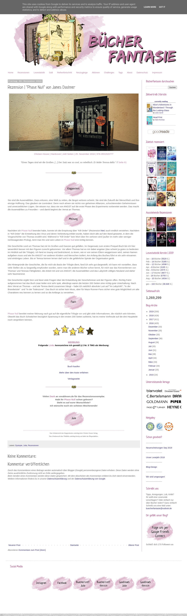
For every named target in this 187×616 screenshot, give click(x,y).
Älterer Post (133, 545)
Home (10, 72)
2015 (151, 375)
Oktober (152, 334)
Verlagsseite (74, 378)
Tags (121, 72)
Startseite (74, 545)
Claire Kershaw (160, 120)
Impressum (157, 72)
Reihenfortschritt (64, 72)
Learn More (150, 7)
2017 (151, 319)
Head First (157, 117)
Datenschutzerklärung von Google (90, 479)
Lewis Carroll (159, 113)
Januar (151, 370)
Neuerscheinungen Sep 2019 (159, 448)
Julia (25, 445)
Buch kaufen (74, 366)
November (153, 330)
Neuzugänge (82, 72)
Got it (162, 7)
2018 (151, 315)
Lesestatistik (39, 72)
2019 (151, 311)
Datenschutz (142, 72)
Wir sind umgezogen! (155, 477)
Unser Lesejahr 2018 (155, 457)
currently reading (161, 101)
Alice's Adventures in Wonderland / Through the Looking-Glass (163, 107)
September (153, 338)
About (129, 72)
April (150, 358)
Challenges (109, 72)
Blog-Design (151, 467)
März (150, 362)
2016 (151, 323)
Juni (150, 350)
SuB (51, 72)
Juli (150, 346)
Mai (150, 354)
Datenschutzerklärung (57, 479)
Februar (152, 366)
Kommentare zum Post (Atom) (32, 550)
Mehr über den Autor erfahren (73, 372)
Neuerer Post (14, 545)
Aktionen (96, 72)
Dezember (153, 327)
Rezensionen (23, 72)
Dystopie (18, 445)
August (151, 342)
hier (103, 230)
